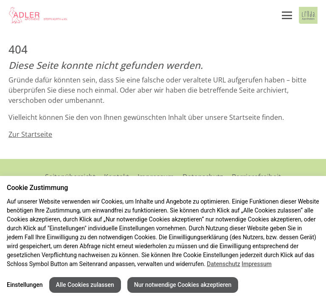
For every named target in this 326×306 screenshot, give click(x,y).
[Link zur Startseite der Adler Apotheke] (38, 15)
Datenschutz (223, 264)
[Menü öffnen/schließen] (287, 15)
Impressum (257, 264)
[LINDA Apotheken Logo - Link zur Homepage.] (308, 15)
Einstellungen (25, 284)
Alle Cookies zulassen (85, 284)
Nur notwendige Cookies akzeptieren (183, 284)
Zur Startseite (30, 134)
